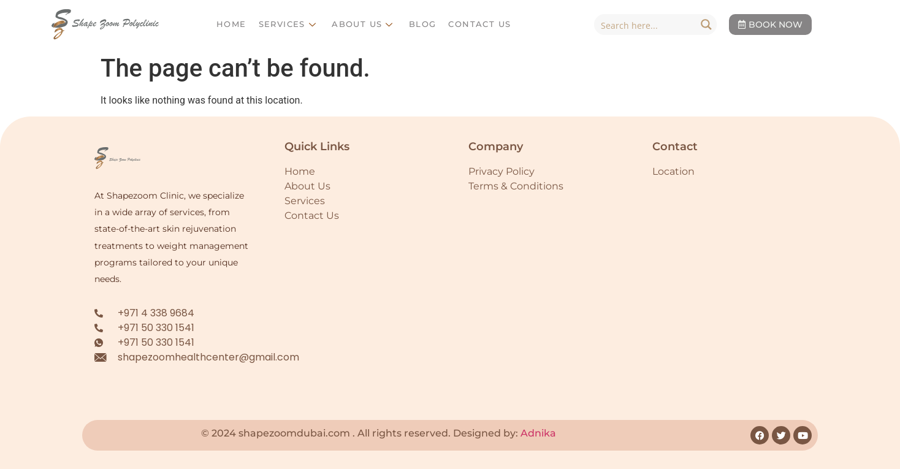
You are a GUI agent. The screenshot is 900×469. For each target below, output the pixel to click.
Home (231, 24)
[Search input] (645, 24)
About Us (364, 24)
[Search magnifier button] (706, 24)
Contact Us (479, 24)
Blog (423, 24)
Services (289, 24)
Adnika (538, 433)
